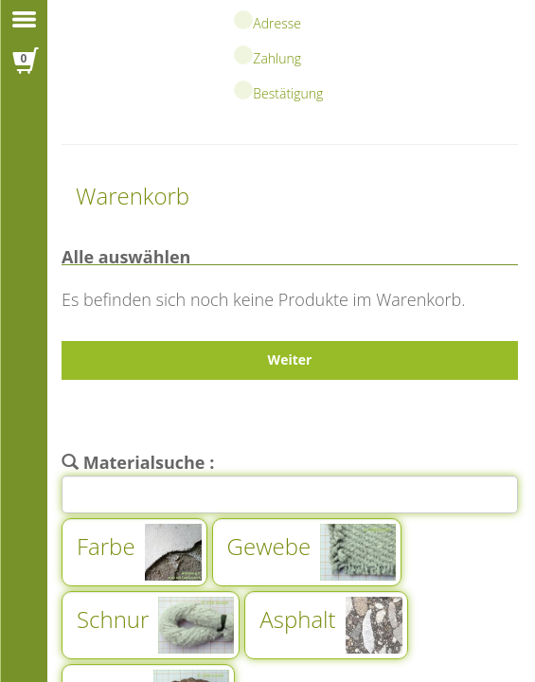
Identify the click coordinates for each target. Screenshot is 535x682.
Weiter (290, 359)
